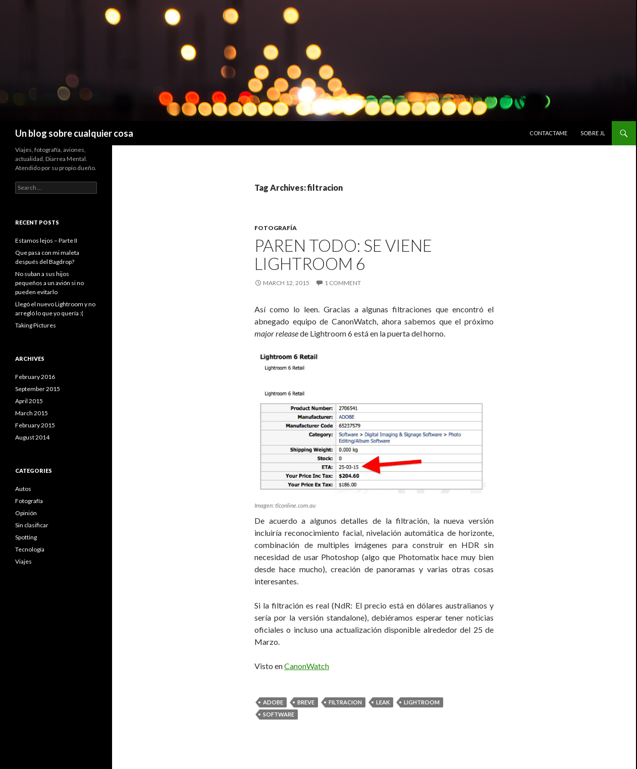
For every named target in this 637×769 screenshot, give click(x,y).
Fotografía (275, 228)
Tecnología (29, 549)
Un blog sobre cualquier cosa (74, 133)
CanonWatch (306, 666)
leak (383, 702)
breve (305, 702)
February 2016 (35, 376)
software (278, 714)
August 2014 (32, 437)
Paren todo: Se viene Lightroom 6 (343, 254)
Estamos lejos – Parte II (46, 240)
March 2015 (31, 413)
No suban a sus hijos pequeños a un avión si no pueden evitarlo (49, 283)
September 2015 (37, 389)
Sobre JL (592, 133)
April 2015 (29, 401)
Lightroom (422, 702)
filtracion (345, 702)
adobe (273, 702)
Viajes (23, 561)
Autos (23, 488)
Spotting (26, 537)
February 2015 (35, 425)
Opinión (26, 513)
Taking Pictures (35, 325)
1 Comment (343, 283)
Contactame (548, 133)
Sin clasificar (31, 525)
